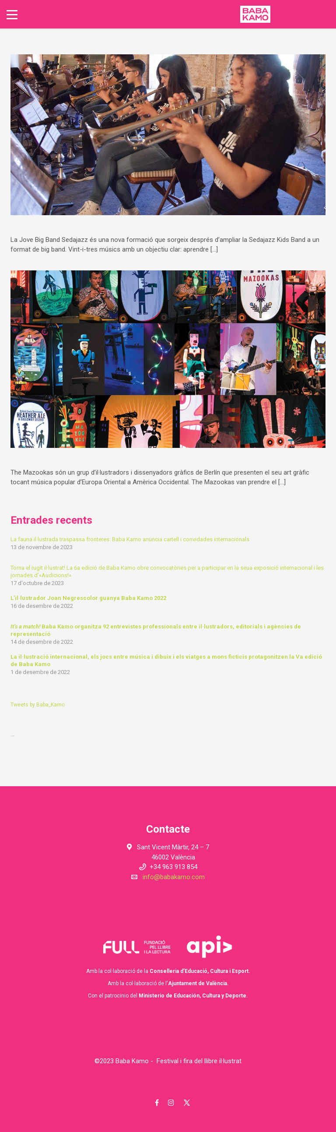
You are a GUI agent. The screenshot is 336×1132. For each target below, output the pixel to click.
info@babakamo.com (174, 877)
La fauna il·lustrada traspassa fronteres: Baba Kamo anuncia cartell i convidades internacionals (129, 539)
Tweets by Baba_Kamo (37, 705)
